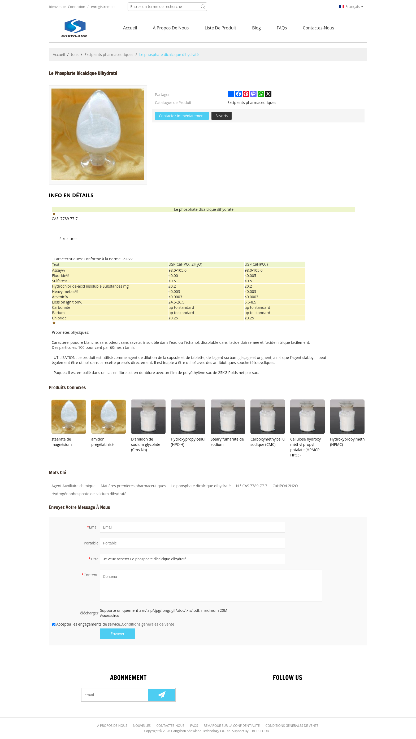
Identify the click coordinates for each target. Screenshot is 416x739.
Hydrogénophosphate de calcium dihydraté (88, 493)
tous (75, 54)
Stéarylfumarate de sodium (227, 442)
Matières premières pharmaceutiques (133, 485)
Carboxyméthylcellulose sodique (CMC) (267, 442)
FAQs (282, 28)
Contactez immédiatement (182, 115)
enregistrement (103, 6)
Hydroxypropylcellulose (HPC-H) (188, 442)
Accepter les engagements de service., (113, 624)
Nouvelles (143, 725)
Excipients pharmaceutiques (108, 54)
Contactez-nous (318, 28)
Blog (256, 28)
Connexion (76, 6)
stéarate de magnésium (61, 442)
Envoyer (117, 633)
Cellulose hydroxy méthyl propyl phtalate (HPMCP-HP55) (305, 447)
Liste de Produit (220, 28)
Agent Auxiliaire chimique (73, 485)
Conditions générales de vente (148, 624)
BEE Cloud (260, 731)
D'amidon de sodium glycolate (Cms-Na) (145, 444)
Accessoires (109, 616)
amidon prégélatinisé (102, 442)
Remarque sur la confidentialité (231, 725)
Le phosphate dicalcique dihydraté (201, 485)
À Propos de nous (171, 28)
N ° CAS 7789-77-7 (251, 485)
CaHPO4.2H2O (285, 485)
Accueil (130, 28)
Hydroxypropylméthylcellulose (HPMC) (347, 442)
